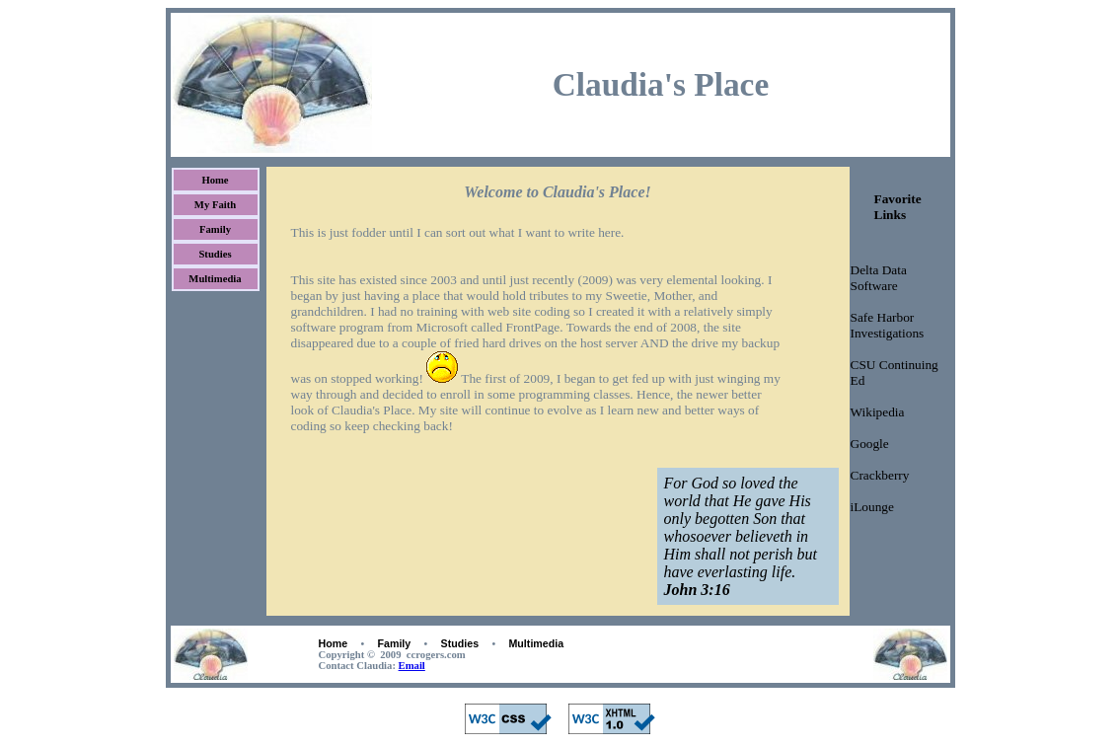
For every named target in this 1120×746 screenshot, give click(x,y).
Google (870, 443)
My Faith (215, 204)
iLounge (872, 506)
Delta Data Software (879, 277)
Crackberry (880, 475)
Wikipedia (878, 412)
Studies (214, 254)
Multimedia (214, 278)
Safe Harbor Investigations (888, 325)
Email (412, 665)
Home (214, 180)
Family (215, 229)
